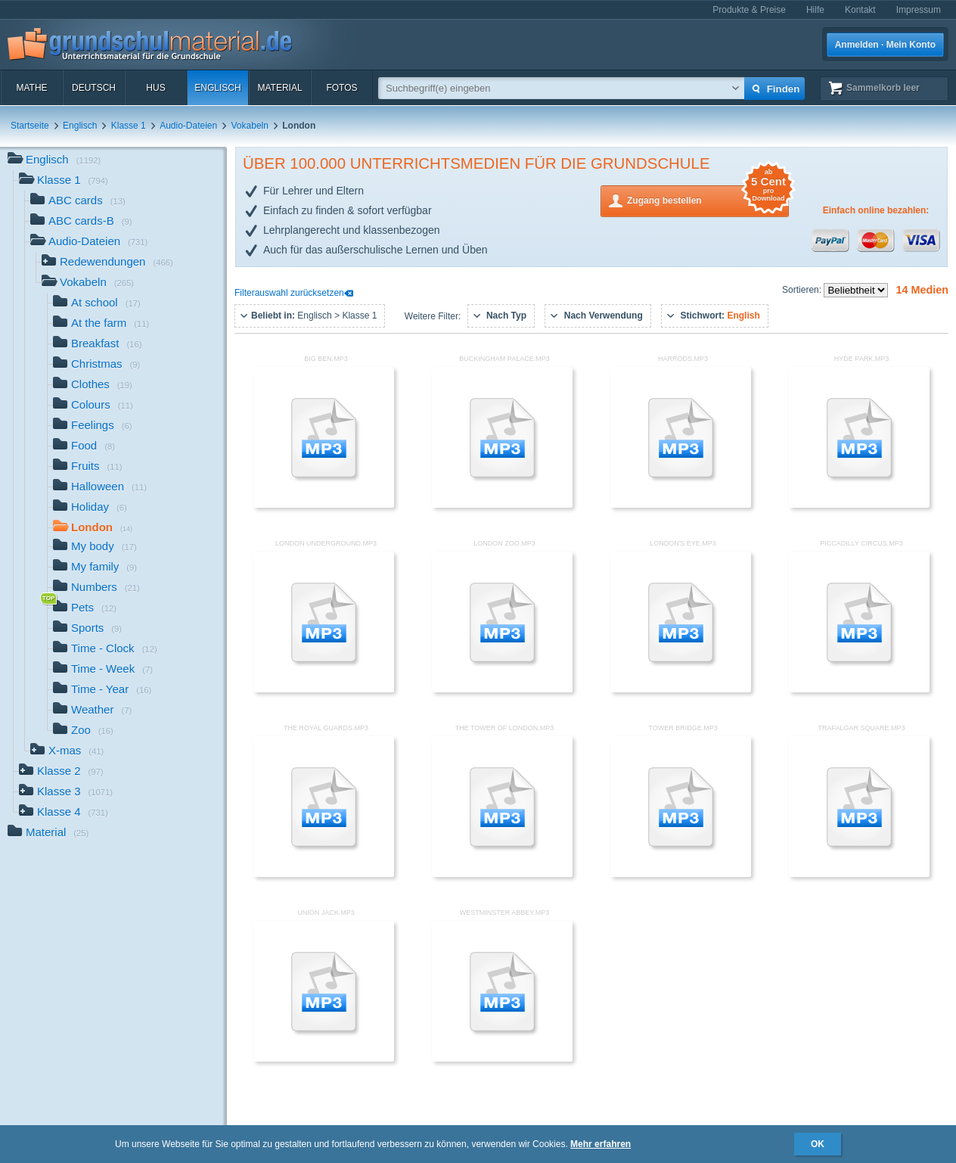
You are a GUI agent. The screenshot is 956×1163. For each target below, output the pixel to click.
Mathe (31, 87)
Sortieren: (803, 290)
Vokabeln (249, 125)
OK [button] (817, 1144)
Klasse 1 (128, 125)
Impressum (918, 10)
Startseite (30, 125)
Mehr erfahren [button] (600, 1144)
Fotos (341, 87)
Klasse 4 (63, 813)
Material (279, 87)
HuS (155, 87)
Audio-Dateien (188, 125)
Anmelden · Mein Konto (885, 44)
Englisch (217, 87)
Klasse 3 (66, 792)
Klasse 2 (61, 772)
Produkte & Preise (749, 10)
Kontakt (860, 10)
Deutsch (94, 87)
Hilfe (815, 10)
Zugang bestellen (708, 199)
